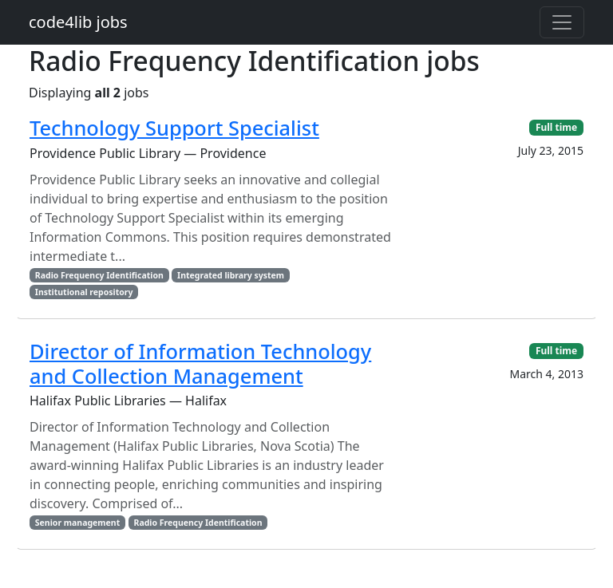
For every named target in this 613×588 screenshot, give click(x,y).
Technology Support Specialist (174, 127)
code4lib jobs (78, 22)
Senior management (77, 522)
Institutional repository (84, 292)
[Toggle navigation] (562, 22)
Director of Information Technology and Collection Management (200, 363)
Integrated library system (230, 275)
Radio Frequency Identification (99, 275)
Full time (556, 127)
